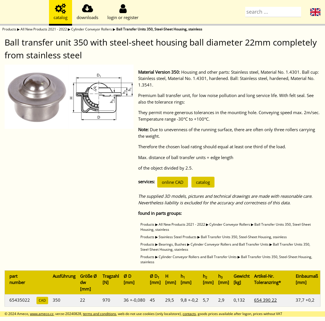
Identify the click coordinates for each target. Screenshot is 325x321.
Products (9, 29)
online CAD (172, 182)
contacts (189, 313)
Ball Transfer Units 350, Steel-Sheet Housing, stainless (159, 29)
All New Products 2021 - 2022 (44, 29)
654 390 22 (265, 300)
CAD (42, 300)
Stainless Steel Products (178, 236)
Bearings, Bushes (172, 244)
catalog (203, 182)
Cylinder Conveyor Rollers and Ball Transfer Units (230, 244)
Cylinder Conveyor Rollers (91, 29)
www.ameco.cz (42, 313)
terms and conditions (99, 313)
